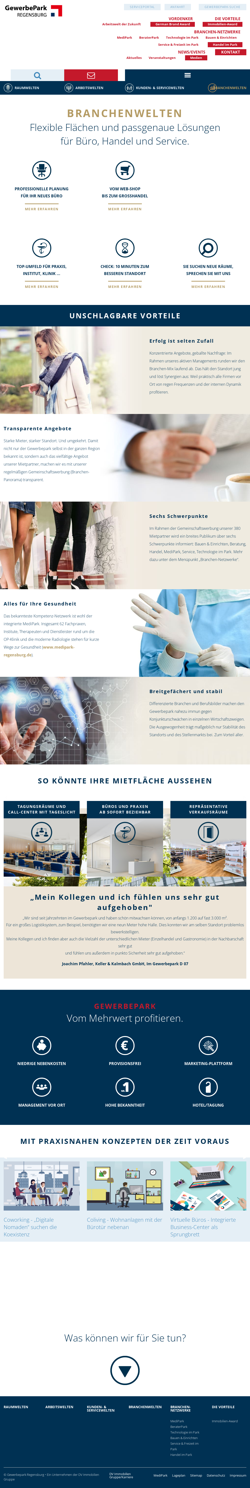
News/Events (191, 52)
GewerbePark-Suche (222, 7)
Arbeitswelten (89, 87)
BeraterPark (149, 37)
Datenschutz (216, 1475)
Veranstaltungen (162, 57)
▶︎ (246, 799)
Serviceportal (142, 7)
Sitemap (196, 1475)
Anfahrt (177, 7)
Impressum (238, 1475)
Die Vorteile (227, 18)
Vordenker (181, 18)
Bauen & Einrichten (221, 37)
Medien (196, 57)
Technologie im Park (182, 37)
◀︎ (7, 799)
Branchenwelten (229, 87)
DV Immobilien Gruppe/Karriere (121, 1475)
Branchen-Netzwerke (217, 32)
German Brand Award (173, 24)
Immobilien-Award (222, 24)
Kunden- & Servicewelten (160, 87)
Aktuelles (134, 57)
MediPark (124, 37)
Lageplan (178, 1475)
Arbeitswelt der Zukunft (121, 24)
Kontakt (230, 52)
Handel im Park (225, 44)
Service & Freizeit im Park (178, 44)
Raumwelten (27, 87)
